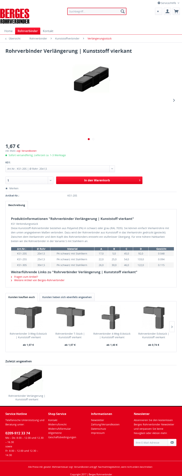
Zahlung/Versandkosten (105, 424)
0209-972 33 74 (17, 433)
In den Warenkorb (112, 179)
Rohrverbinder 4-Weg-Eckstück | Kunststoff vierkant (111, 335)
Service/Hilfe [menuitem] (167, 3)
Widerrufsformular (59, 428)
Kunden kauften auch (21, 297)
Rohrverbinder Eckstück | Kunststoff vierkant (153, 335)
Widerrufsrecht (57, 424)
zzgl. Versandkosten (27, 150)
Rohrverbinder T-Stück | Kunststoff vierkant (70, 335)
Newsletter (97, 420)
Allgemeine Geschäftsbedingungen (62, 435)
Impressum (98, 433)
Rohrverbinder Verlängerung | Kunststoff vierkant (26, 397)
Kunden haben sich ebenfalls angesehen (67, 297)
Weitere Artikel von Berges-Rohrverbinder (38, 280)
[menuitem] (96, 11)
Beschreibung (16, 205)
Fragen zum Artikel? (24, 276)
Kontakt (52, 420)
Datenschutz (98, 428)
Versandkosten (81, 466)
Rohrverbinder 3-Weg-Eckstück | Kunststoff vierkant (28, 335)
